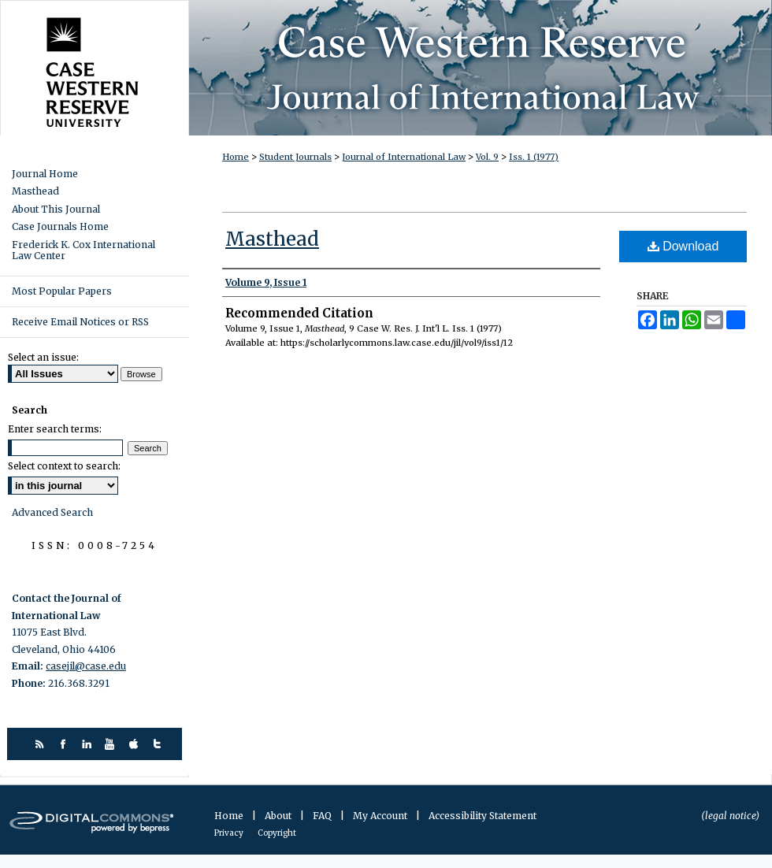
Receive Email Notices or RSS (80, 322)
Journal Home (45, 174)
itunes (136, 744)
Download (683, 246)
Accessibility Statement (482, 816)
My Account (381, 816)
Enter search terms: (55, 429)
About (279, 816)
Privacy (229, 833)
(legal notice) (730, 816)
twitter (159, 744)
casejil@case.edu (86, 666)
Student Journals (295, 156)
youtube (112, 744)
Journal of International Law (404, 156)
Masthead (272, 239)
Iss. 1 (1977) (534, 156)
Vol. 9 (487, 156)
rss (41, 744)
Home (235, 156)
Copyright (277, 833)
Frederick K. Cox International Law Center (83, 250)
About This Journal (56, 209)
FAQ (323, 816)
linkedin (88, 744)
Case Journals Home (60, 226)
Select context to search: (64, 466)
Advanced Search (52, 512)
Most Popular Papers (62, 291)
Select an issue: (43, 357)
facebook (65, 744)
